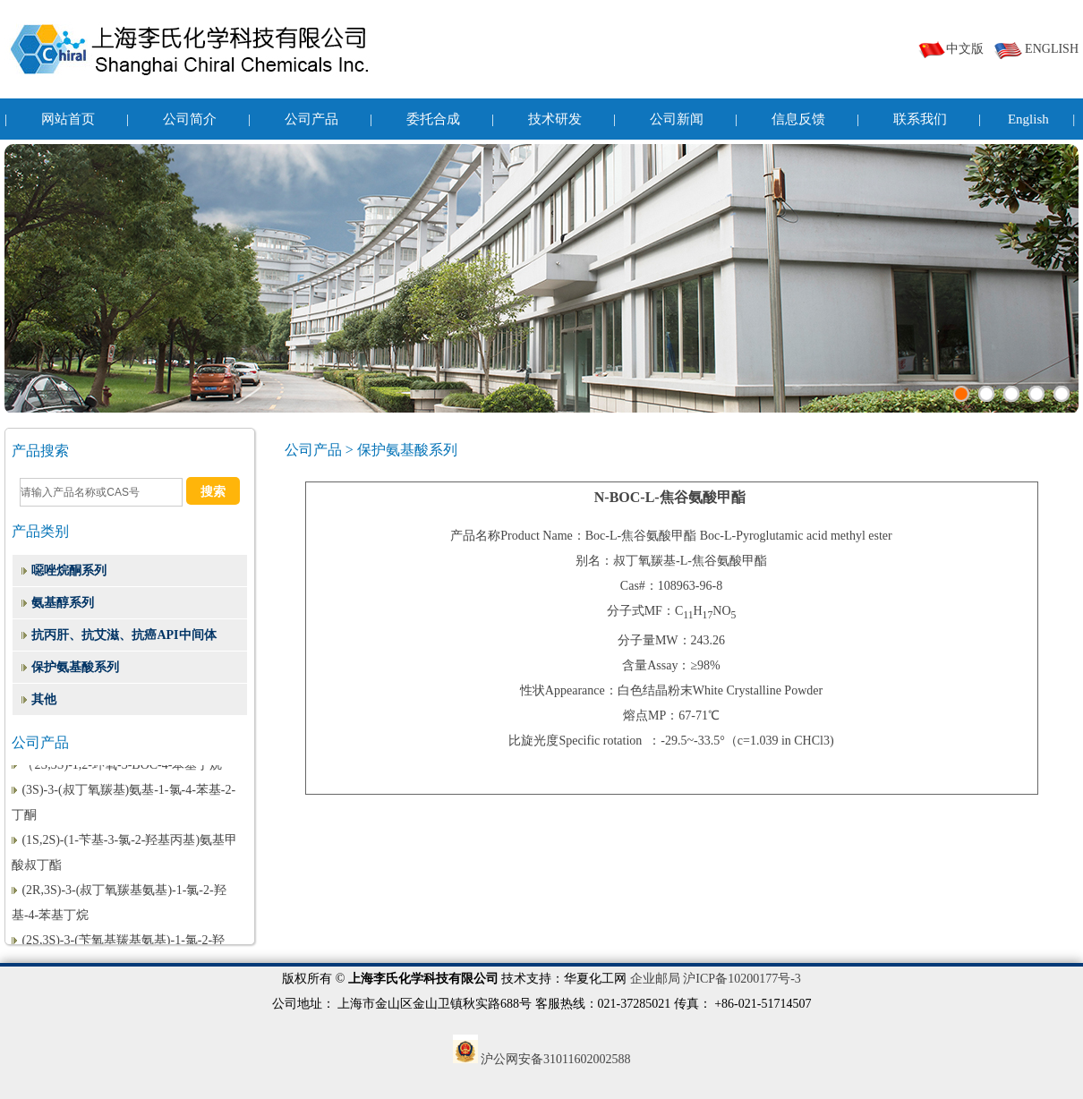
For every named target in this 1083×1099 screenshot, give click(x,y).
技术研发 (555, 119)
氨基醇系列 (62, 602)
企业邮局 (655, 978)
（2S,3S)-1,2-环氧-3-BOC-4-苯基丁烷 (121, 765)
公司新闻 (677, 119)
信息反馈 (798, 119)
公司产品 (311, 119)
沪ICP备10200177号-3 (741, 978)
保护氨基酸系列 (75, 667)
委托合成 (433, 119)
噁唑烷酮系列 (69, 570)
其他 (43, 699)
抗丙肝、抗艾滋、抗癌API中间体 (123, 635)
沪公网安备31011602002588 (542, 1059)
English (1028, 119)
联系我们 (920, 119)
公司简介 (190, 119)
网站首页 (68, 119)
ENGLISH (1036, 48)
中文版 (950, 48)
